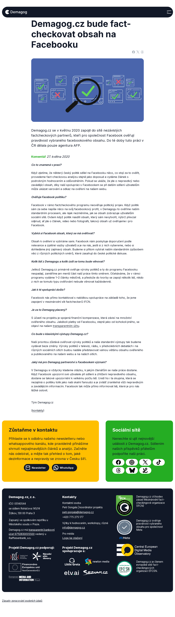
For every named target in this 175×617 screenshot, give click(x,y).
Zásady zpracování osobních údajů (22, 600)
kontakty (37, 410)
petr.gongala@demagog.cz (78, 512)
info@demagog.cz (73, 527)
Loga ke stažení (72, 538)
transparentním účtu (66, 326)
